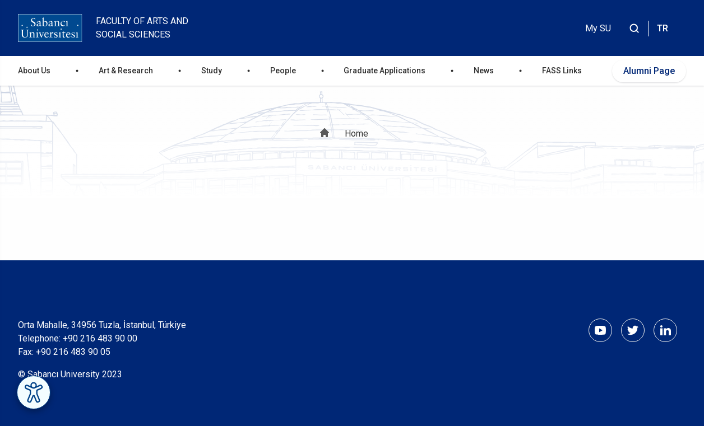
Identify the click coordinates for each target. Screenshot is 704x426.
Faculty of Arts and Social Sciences (142, 28)
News (484, 70)
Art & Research (126, 70)
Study (211, 70)
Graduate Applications (384, 70)
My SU (598, 28)
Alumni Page (649, 70)
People (283, 70)
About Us (34, 70)
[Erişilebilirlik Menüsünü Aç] (33, 392)
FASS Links (562, 70)
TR (662, 28)
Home (356, 133)
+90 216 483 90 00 (100, 338)
